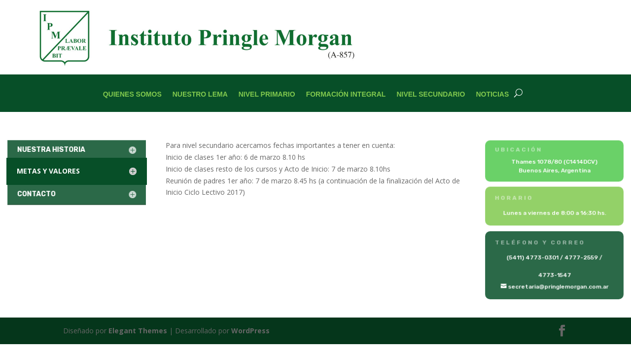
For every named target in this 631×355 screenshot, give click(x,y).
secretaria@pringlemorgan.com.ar (558, 286)
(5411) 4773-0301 (532, 257)
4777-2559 (580, 257)
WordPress (250, 330)
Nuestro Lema (200, 94)
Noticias (492, 94)
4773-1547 (554, 275)
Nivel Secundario (430, 94)
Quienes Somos (132, 94)
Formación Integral (346, 94)
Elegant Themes (137, 330)
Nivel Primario (267, 94)
